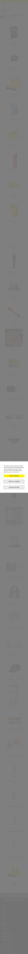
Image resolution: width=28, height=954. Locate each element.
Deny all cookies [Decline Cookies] (14, 481)
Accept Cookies (14, 476)
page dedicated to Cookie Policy (11, 472)
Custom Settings (14, 487)
